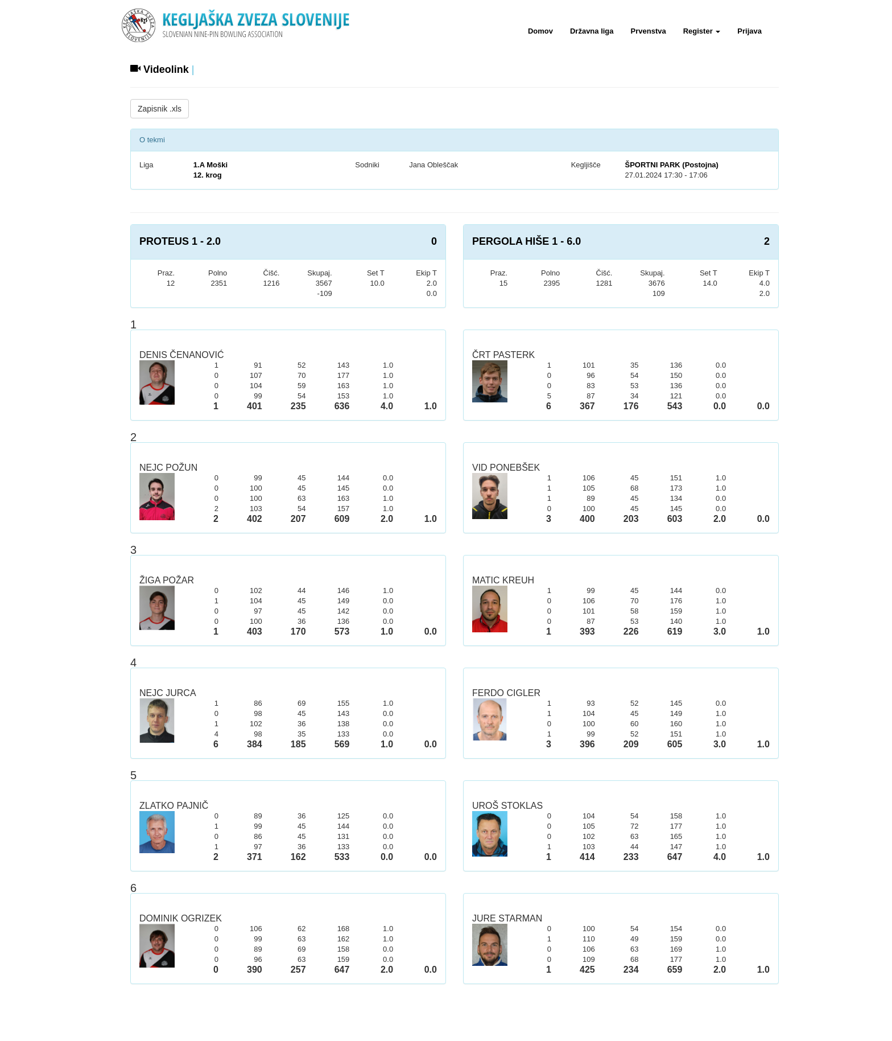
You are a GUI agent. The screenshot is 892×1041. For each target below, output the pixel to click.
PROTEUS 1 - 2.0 (180, 241)
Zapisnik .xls (159, 108)
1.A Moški (210, 165)
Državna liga (592, 31)
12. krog (207, 175)
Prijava (749, 31)
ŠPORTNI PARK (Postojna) (671, 165)
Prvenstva (648, 31)
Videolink (159, 69)
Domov (540, 31)
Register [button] (702, 31)
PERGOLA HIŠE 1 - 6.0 (526, 241)
